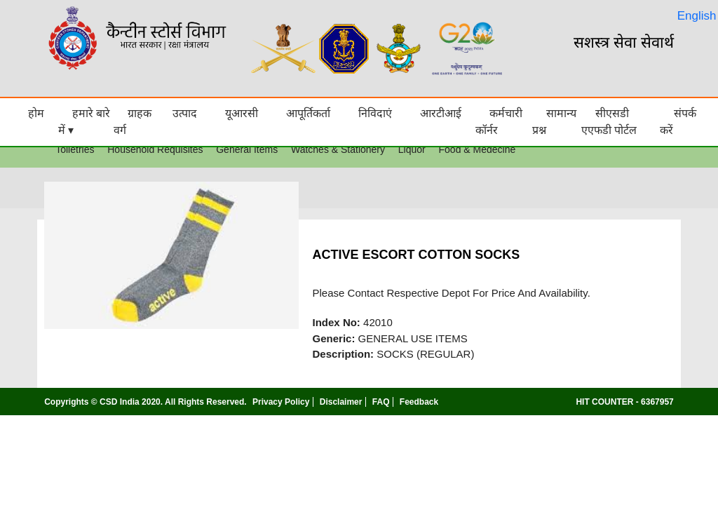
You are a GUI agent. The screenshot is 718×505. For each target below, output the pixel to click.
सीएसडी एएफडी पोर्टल (609, 121)
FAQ (381, 402)
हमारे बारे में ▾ (84, 121)
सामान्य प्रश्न (554, 121)
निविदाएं (375, 113)
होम (36, 113)
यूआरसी (241, 113)
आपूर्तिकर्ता (308, 113)
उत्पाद (184, 113)
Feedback (419, 402)
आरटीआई (440, 113)
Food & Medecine (477, 149)
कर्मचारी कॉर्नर (498, 121)
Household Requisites (155, 149)
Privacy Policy (280, 402)
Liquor (412, 149)
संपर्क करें (678, 121)
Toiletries (74, 149)
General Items (247, 149)
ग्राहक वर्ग (132, 121)
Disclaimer (341, 402)
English (697, 15)
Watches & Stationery (338, 149)
